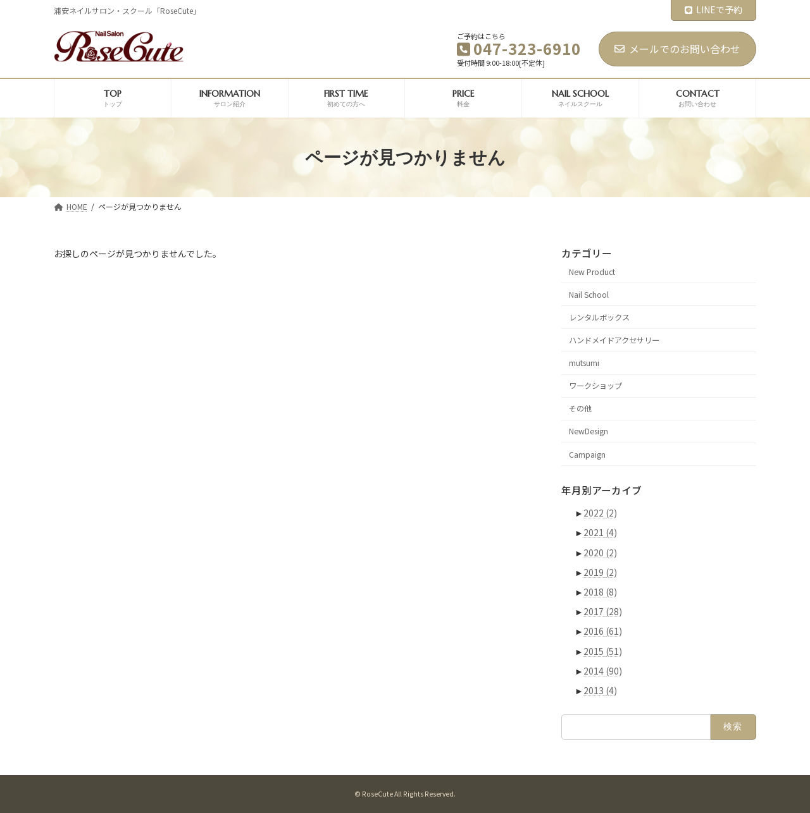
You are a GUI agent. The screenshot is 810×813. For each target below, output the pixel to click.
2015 (602, 651)
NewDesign (588, 431)
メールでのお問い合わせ (677, 48)
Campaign (587, 454)
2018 (600, 591)
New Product (592, 272)
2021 (600, 533)
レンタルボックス (599, 317)
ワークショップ (595, 385)
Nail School (589, 294)
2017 (602, 611)
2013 (600, 690)
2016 (602, 631)
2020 (600, 552)
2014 (602, 670)
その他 (580, 409)
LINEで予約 (713, 9)
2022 (600, 512)
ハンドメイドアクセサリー (614, 340)
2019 (600, 572)
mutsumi (584, 363)
